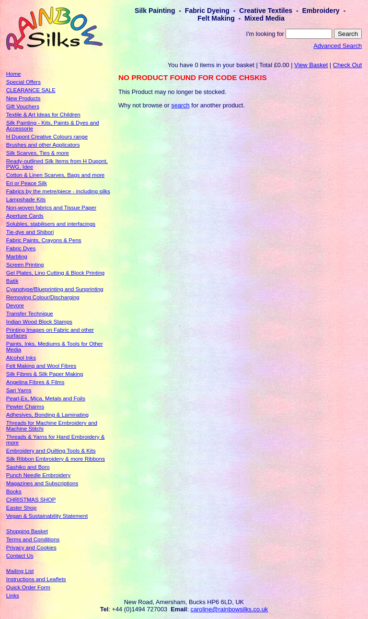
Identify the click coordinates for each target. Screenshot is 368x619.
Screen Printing (25, 265)
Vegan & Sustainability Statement (47, 516)
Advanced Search (337, 45)
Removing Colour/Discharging (43, 297)
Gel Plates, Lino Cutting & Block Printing (55, 273)
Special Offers (23, 82)
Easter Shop (21, 508)
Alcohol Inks (21, 358)
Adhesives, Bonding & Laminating (47, 415)
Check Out (347, 65)
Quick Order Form (28, 587)
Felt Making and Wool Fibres (41, 366)
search (180, 105)
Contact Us (20, 556)
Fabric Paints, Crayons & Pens (43, 240)
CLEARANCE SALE (31, 90)
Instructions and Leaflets (36, 579)
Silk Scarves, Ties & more (37, 153)
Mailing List (20, 571)
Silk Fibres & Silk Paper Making (44, 374)
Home (13, 74)
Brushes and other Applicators (43, 145)
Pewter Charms (25, 406)
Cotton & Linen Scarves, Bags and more (55, 175)
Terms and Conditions (32, 539)
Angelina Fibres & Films (35, 382)
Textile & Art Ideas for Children (43, 114)
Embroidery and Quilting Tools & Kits (51, 451)
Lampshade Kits (26, 199)
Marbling (16, 256)
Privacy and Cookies (31, 547)
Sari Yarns (19, 390)
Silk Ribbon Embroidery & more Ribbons (55, 459)
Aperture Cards (25, 216)
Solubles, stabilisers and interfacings (50, 224)
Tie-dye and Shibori (30, 232)
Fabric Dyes (20, 248)
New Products (23, 98)
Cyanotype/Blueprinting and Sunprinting (55, 289)
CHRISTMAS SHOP (31, 499)
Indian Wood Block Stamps (39, 322)
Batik (12, 281)
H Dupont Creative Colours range (47, 137)
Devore (15, 305)
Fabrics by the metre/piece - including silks (58, 191)
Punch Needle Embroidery (38, 475)
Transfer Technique (29, 313)
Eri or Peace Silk (26, 183)
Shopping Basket (27, 531)
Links (12, 595)
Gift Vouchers (22, 106)
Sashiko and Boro (28, 467)
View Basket (311, 65)
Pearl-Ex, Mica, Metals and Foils (45, 398)
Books (14, 491)
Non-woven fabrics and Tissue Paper (51, 207)
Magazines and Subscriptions (42, 483)
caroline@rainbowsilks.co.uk (229, 609)
